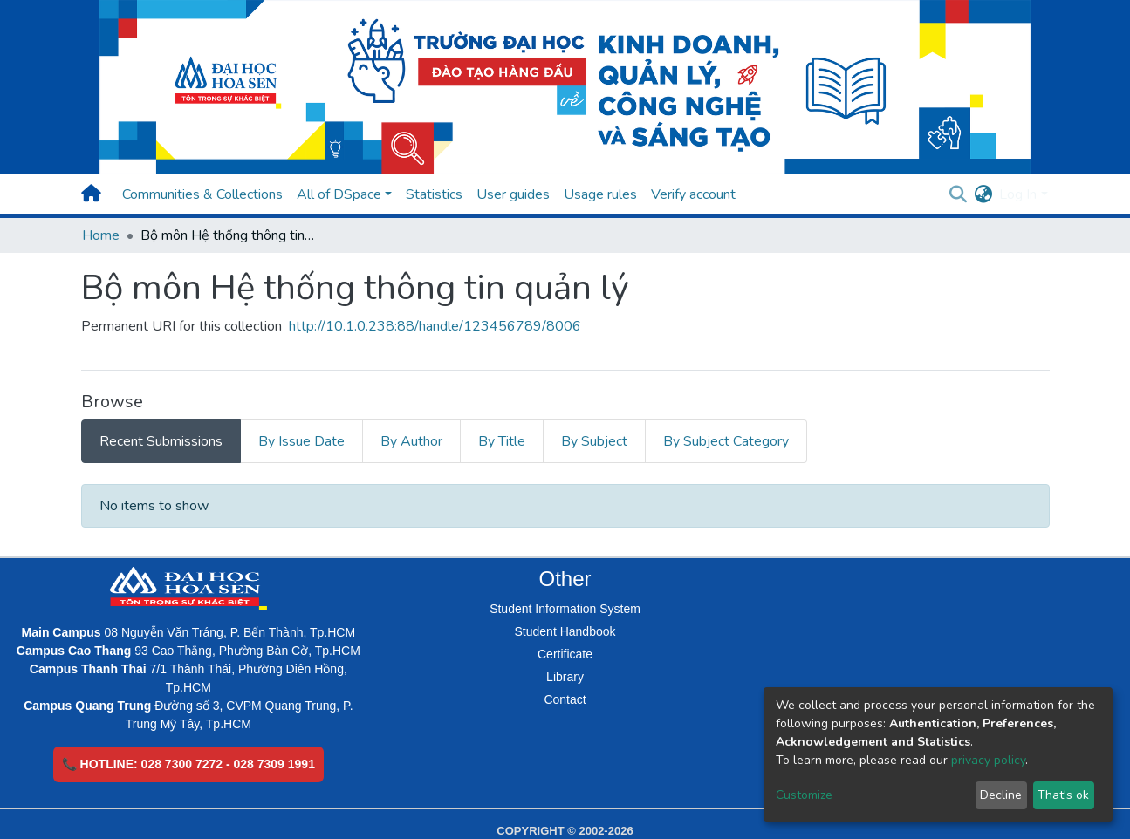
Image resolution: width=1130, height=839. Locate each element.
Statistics (434, 194)
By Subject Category (726, 441)
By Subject (594, 441)
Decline (1001, 795)
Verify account (693, 194)
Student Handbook (565, 631)
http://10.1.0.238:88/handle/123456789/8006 (435, 326)
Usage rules (600, 194)
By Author (411, 441)
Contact (565, 699)
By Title (501, 441)
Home (101, 235)
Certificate (565, 654)
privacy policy (988, 760)
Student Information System (565, 609)
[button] (983, 194)
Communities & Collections (202, 194)
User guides (513, 194)
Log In (1018, 194)
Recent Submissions (161, 441)
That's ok (1063, 795)
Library (565, 677)
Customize (804, 795)
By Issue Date (301, 441)
